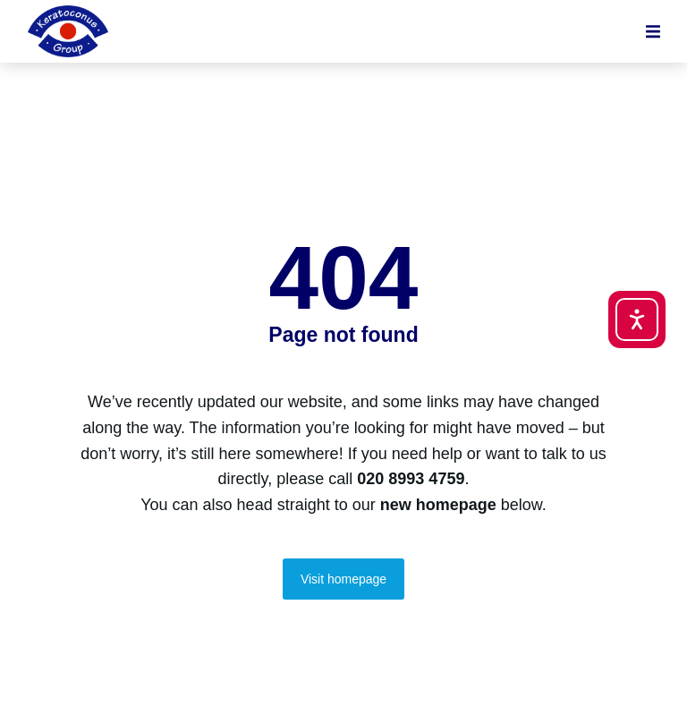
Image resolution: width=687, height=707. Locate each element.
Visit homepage (343, 579)
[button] (653, 31)
